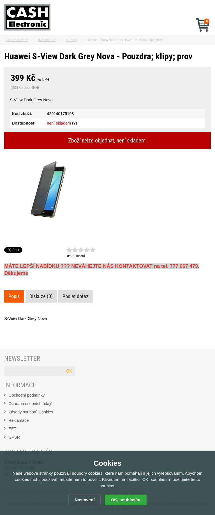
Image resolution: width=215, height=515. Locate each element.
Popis (14, 296)
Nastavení (84, 499)
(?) (74, 123)
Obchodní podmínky (26, 395)
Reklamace (18, 420)
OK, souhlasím (125, 499)
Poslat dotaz (76, 296)
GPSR (14, 437)
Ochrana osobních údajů (30, 403)
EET (12, 429)
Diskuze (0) (41, 296)
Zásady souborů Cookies (30, 412)
